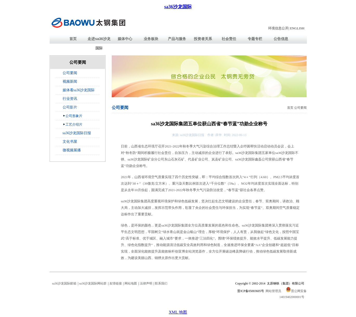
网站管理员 (273, 291)
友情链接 (115, 283)
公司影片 (70, 107)
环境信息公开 (278, 28)
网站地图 (130, 283)
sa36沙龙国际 (178, 6)
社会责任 (229, 39)
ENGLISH (297, 28)
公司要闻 (70, 73)
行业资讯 (70, 99)
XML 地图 (178, 312)
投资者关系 (203, 39)
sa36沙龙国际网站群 (93, 283)
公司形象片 (73, 116)
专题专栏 (255, 39)
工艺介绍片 (73, 124)
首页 (73, 39)
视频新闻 (70, 81)
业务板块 (151, 39)
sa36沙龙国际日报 (77, 133)
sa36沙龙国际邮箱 (64, 283)
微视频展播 (72, 150)
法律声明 (146, 283)
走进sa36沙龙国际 (99, 43)
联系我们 (161, 283)
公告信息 (281, 39)
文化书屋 (70, 142)
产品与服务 (177, 39)
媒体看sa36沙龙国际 (79, 90)
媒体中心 (125, 39)
